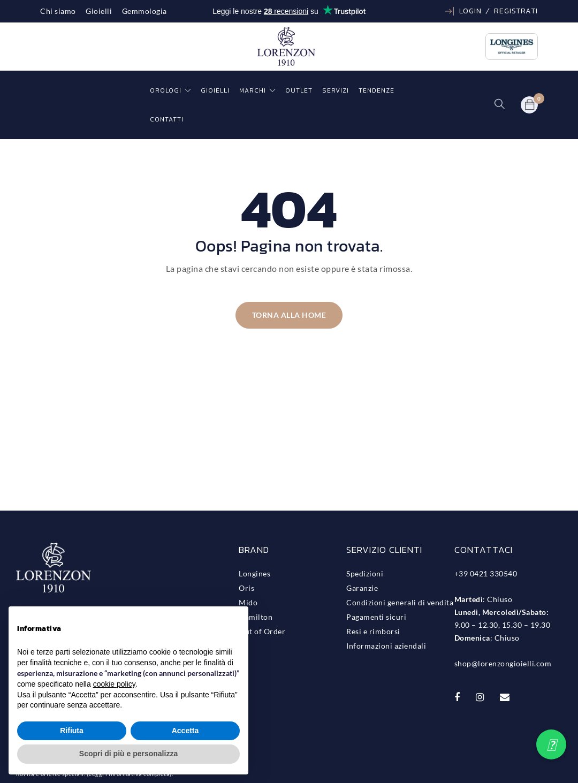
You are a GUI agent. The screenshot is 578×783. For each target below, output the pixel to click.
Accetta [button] (185, 730)
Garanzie (362, 587)
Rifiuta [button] (71, 730)
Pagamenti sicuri (376, 616)
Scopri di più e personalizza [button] (128, 753)
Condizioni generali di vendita (399, 602)
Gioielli (99, 11)
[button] (551, 744)
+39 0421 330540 (486, 573)
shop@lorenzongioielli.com (503, 663)
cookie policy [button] (114, 684)
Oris (246, 587)
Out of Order (262, 631)
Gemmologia (144, 11)
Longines (254, 573)
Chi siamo (58, 11)
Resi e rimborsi (373, 631)
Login (470, 11)
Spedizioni (364, 573)
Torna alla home (289, 315)
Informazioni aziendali (386, 645)
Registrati (516, 11)
